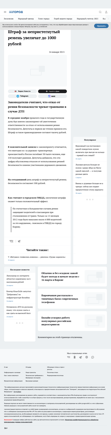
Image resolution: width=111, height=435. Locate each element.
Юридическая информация (13, 381)
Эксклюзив (8, 19)
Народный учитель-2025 (87, 19)
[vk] (12, 241)
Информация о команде (12, 372)
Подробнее (17, 392)
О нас (6, 367)
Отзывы (28, 367)
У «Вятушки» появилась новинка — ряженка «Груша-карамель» (37, 259)
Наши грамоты (31, 372)
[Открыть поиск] (100, 12)
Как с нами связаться (11, 375)
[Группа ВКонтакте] (69, 357)
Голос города (43, 19)
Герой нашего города (63, 19)
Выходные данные (32, 381)
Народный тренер (26, 19)
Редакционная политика (55, 375)
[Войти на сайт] (106, 12)
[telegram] (19, 241)
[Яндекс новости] (22, 91)
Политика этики (52, 372)
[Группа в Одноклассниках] (75, 357)
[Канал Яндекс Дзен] (52, 91)
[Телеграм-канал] (22, 96)
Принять (101, 26)
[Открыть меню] (5, 12)
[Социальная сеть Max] (52, 96)
